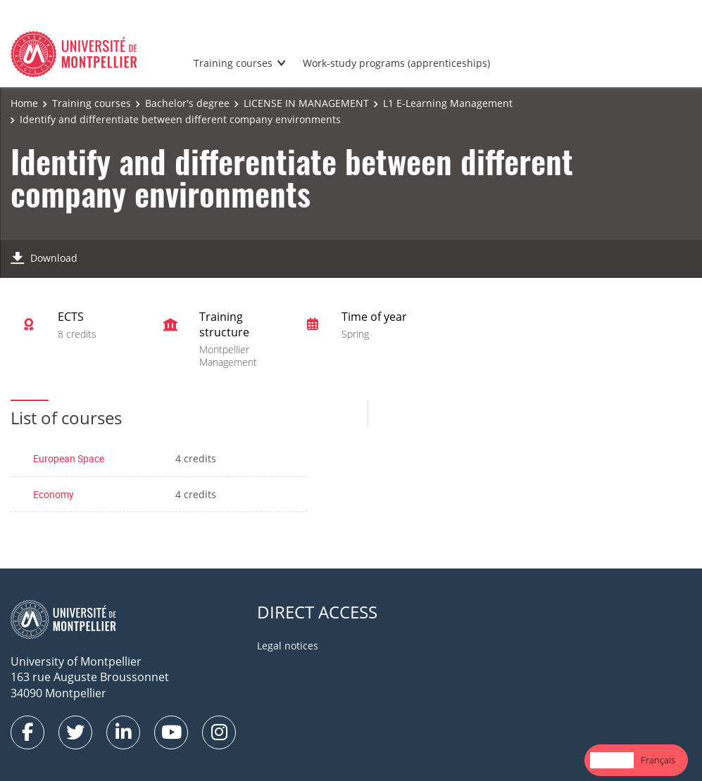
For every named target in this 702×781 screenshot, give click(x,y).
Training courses (233, 63)
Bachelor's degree (187, 103)
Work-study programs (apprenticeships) (396, 63)
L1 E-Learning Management (448, 103)
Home (24, 103)
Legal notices (287, 645)
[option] (658, 760)
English (612, 760)
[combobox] (612, 760)
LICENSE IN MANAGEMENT (306, 103)
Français (658, 760)
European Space (68, 458)
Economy (53, 494)
